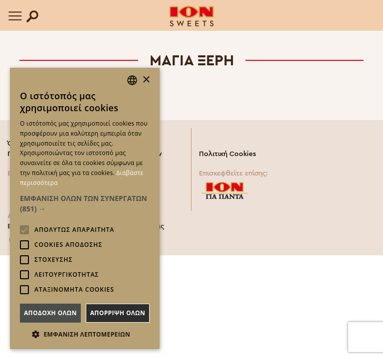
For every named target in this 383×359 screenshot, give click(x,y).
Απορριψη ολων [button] (117, 313)
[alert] (85, 208)
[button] (85, 203)
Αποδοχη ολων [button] (50, 313)
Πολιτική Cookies (227, 154)
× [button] (146, 80)
